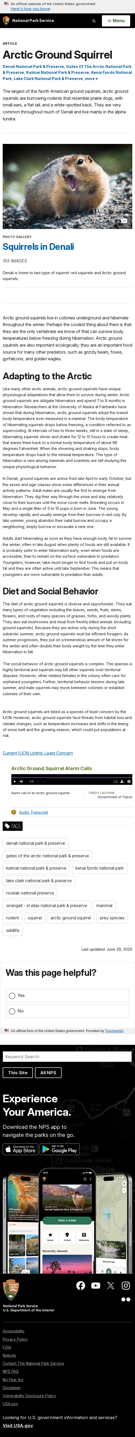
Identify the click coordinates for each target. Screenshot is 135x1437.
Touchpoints (114, 1031)
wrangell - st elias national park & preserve (46, 905)
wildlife (12, 930)
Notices (9, 1355)
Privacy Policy (15, 1339)
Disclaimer (12, 1387)
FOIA (7, 1347)
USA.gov (10, 1403)
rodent (12, 917)
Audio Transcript (33, 812)
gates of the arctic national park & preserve (47, 855)
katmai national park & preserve (36, 868)
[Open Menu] (116, 20)
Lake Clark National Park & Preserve (48, 78)
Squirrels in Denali (38, 246)
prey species (112, 917)
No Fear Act (13, 1379)
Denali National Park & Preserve (33, 66)
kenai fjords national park (100, 868)
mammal (104, 905)
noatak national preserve (30, 893)
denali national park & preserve (35, 843)
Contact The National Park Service (33, 1363)
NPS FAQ (11, 1371)
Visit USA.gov (18, 1425)
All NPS (48, 1072)
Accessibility (13, 1331)
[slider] (71, 777)
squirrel (35, 917)
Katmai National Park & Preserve (57, 72)
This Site (17, 1072)
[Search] (67, 1056)
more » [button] (91, 78)
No (20, 1011)
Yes (21, 995)
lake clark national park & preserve (39, 880)
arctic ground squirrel (71, 917)
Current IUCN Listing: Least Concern (38, 753)
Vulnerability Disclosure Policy (29, 1395)
